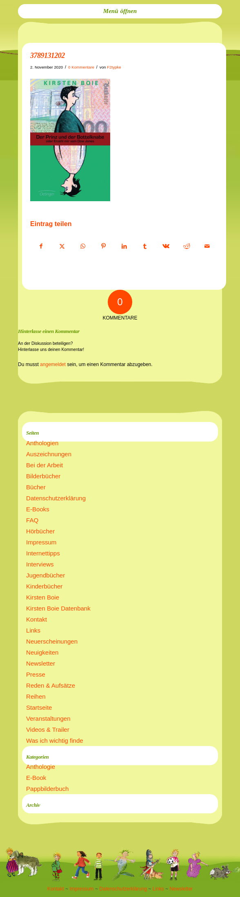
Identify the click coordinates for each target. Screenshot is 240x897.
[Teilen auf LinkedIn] (124, 246)
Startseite (39, 707)
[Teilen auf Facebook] (41, 246)
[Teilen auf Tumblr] (145, 246)
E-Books (37, 509)
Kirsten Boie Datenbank (58, 608)
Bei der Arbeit (44, 465)
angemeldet (53, 364)
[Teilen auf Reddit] (186, 246)
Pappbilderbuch (47, 788)
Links (33, 630)
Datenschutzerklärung (56, 498)
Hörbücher (40, 531)
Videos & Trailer (47, 729)
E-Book (36, 777)
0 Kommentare (81, 67)
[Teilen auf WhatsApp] (83, 246)
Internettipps (43, 553)
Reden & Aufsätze (50, 685)
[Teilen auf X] (62, 246)
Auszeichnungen (48, 454)
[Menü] (120, 11)
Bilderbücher (43, 476)
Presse (35, 674)
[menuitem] (120, 11)
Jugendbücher (45, 575)
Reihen (36, 696)
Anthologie (40, 766)
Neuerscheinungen (52, 641)
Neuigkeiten (42, 652)
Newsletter (40, 663)
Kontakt (36, 619)
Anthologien (42, 443)
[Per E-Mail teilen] (207, 246)
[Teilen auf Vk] (166, 246)
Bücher (36, 487)
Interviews (40, 564)
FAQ (32, 520)
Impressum (41, 542)
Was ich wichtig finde (54, 740)
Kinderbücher (44, 586)
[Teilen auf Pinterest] (103, 246)
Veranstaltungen (48, 718)
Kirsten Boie (42, 597)
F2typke (114, 67)
